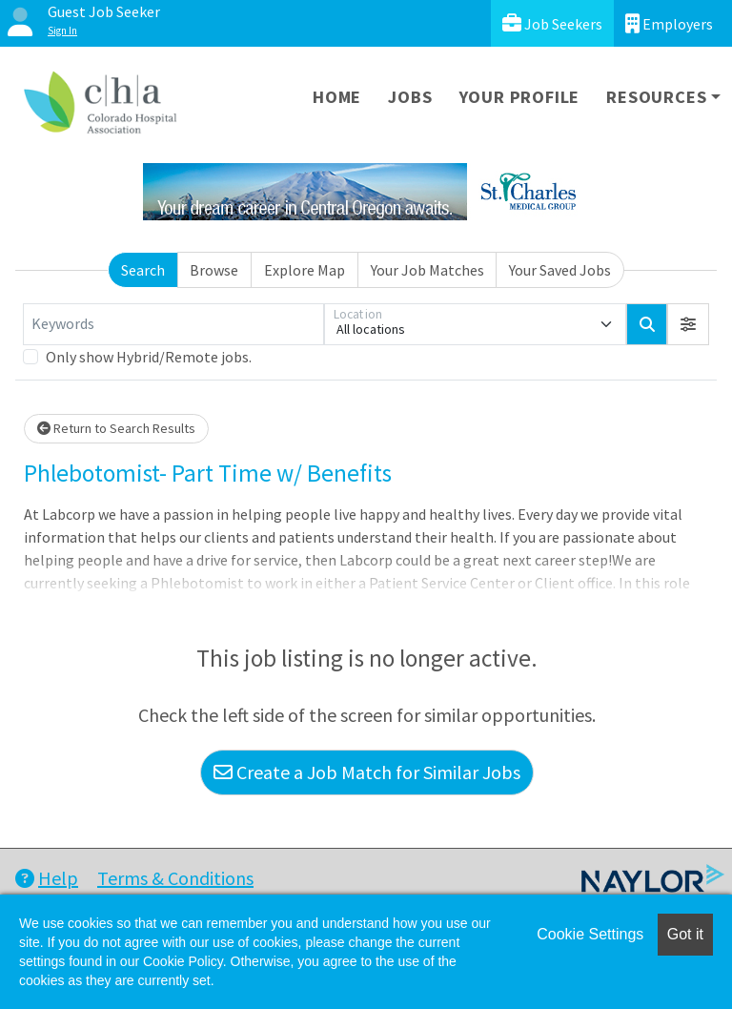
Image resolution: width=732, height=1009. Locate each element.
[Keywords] (173, 324)
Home (337, 97)
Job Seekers (552, 23)
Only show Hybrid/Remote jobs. (149, 356)
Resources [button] (656, 97)
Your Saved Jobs (560, 269)
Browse (214, 269)
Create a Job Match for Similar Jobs (367, 772)
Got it (685, 934)
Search (143, 269)
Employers (669, 23)
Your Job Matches (427, 269)
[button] (688, 324)
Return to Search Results (116, 428)
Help (46, 878)
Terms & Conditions (175, 878)
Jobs (410, 97)
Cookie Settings (590, 934)
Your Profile (519, 97)
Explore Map (304, 269)
